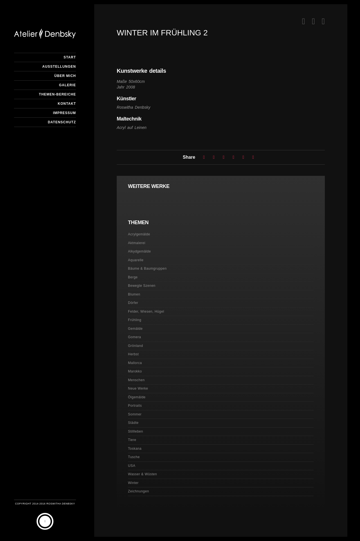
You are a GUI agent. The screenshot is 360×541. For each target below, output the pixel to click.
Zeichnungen (138, 491)
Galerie (67, 85)
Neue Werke (138, 388)
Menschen (136, 380)
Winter (133, 483)
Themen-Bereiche (57, 94)
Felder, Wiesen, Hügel (146, 311)
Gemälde (135, 329)
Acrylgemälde (139, 234)
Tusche (134, 457)
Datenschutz (62, 122)
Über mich (65, 76)
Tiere (132, 440)
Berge (133, 277)
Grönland (135, 346)
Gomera (134, 337)
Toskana (134, 449)
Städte (133, 423)
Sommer (134, 414)
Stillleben (135, 431)
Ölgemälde (137, 397)
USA (131, 466)
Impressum (64, 113)
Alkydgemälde (139, 251)
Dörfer (133, 303)
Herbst (133, 354)
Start (70, 57)
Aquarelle (135, 260)
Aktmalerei (136, 243)
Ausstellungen (59, 67)
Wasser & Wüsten (142, 474)
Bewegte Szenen (142, 286)
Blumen (134, 294)
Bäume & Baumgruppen (147, 268)
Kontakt (67, 104)
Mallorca (135, 363)
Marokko (135, 371)
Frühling (134, 320)
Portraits (135, 406)
